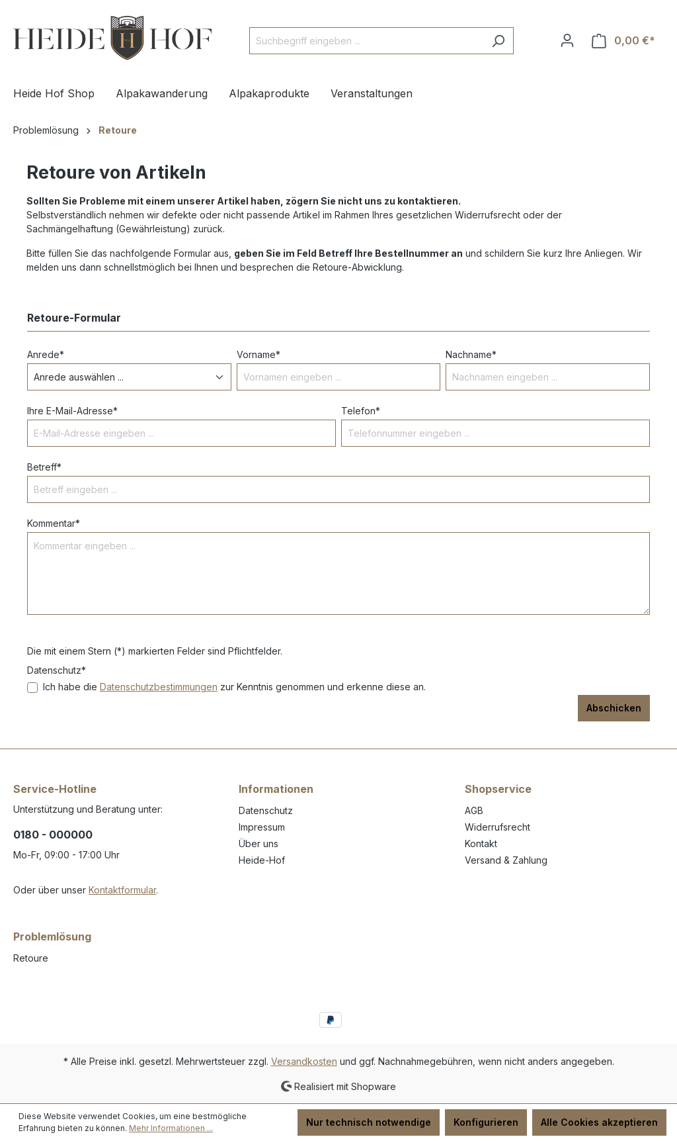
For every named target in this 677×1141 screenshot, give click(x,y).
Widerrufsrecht (497, 827)
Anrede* (45, 354)
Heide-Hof (262, 860)
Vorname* (258, 354)
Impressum (262, 827)
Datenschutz (266, 810)
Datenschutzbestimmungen (159, 686)
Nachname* (471, 354)
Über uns (258, 843)
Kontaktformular (122, 889)
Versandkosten (304, 1061)
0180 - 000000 (53, 834)
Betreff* (44, 467)
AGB (474, 810)
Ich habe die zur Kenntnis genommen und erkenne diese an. (234, 686)
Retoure (30, 958)
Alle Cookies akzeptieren (599, 1122)
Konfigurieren (486, 1122)
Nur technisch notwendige (368, 1122)
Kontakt (481, 843)
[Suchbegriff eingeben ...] (366, 40)
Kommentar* (53, 523)
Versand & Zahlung (506, 860)
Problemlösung (52, 936)
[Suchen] (498, 40)
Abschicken (613, 707)
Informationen (276, 789)
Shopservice (498, 789)
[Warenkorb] (623, 40)
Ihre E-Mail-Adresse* (72, 410)
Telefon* (360, 410)
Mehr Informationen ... (171, 1128)
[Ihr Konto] (567, 40)
